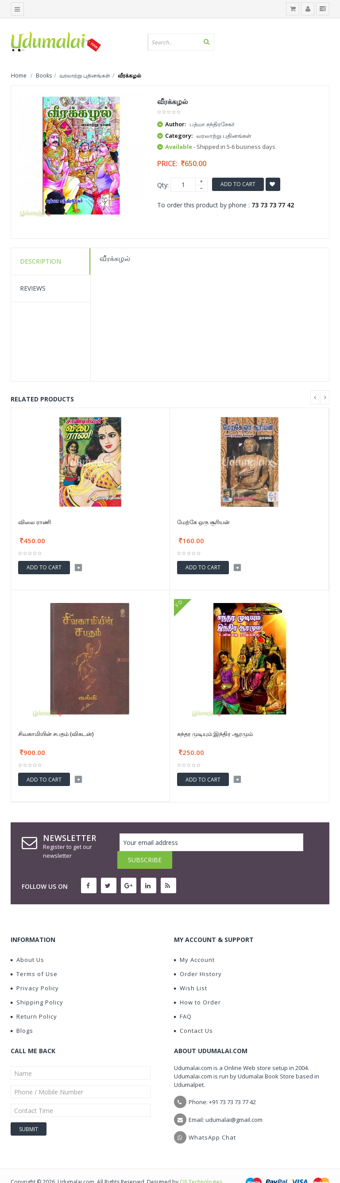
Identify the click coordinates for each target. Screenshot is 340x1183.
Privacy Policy (35, 970)
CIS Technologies (201, 1164)
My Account (194, 942)
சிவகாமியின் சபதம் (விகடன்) (55, 734)
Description (40, 261)
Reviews (33, 288)
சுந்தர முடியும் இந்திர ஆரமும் (215, 734)
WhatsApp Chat (212, 1120)
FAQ (183, 999)
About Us (27, 942)
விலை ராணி (34, 522)
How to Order (197, 984)
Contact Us (193, 1013)
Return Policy (34, 999)
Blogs (22, 1013)
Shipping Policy (37, 984)
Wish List (190, 970)
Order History (198, 956)
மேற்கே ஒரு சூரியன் (203, 522)
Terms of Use (34, 956)
